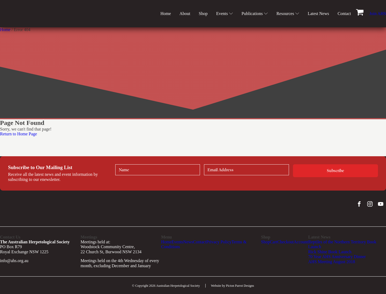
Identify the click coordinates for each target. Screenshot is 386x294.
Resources (287, 13)
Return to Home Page (18, 134)
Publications (255, 13)
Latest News (318, 13)
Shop (203, 13)
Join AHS (377, 13)
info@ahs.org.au (14, 260)
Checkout (285, 242)
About (185, 13)
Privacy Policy (219, 242)
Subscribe (335, 170)
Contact (344, 13)
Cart (273, 242)
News (188, 242)
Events (224, 13)
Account (301, 242)
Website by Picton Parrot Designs (232, 286)
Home (165, 13)
